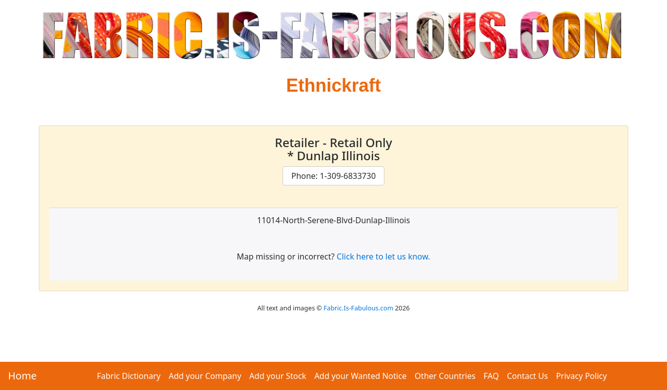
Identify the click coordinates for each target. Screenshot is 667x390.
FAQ (491, 375)
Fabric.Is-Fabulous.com (358, 307)
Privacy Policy (581, 375)
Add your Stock (277, 375)
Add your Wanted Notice (360, 375)
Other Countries (445, 375)
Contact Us (527, 375)
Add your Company (205, 375)
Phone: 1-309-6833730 (333, 175)
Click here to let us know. (383, 256)
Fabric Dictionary (128, 375)
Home (22, 375)
